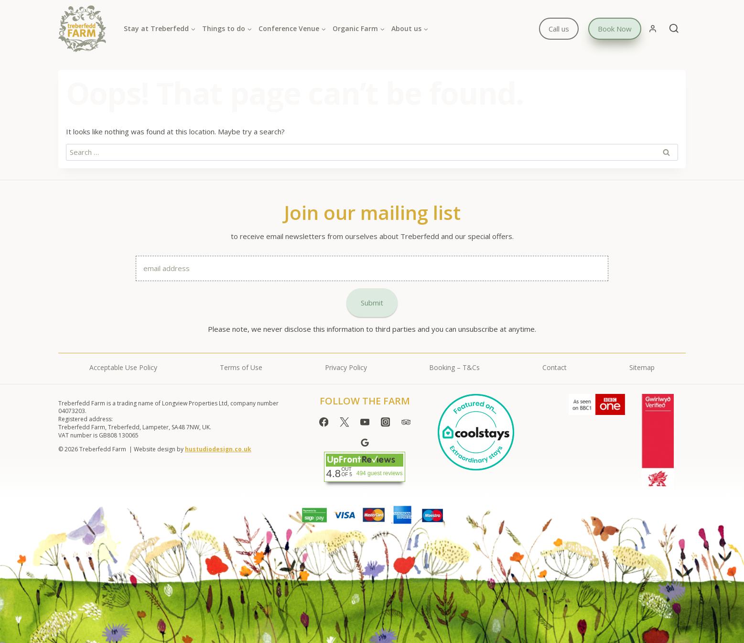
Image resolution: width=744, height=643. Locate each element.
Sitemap (642, 367)
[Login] (652, 28)
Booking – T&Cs (454, 367)
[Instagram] (385, 422)
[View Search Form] (674, 29)
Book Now (615, 28)
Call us (559, 28)
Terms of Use (241, 367)
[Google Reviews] (365, 442)
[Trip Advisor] (406, 422)
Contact (554, 367)
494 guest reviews (379, 473)
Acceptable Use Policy (123, 367)
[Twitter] (344, 422)
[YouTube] (365, 422)
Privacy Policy (346, 367)
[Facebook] (323, 422)
